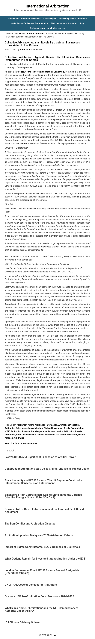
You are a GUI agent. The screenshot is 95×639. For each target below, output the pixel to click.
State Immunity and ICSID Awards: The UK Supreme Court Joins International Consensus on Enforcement (44, 482)
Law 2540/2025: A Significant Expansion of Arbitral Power (40, 457)
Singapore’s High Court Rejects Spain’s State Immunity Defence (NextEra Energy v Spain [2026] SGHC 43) (43, 496)
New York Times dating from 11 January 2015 (44, 71)
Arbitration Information (46, 425)
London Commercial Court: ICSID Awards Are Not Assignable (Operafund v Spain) (42, 572)
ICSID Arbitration (13, 431)
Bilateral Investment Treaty (57, 428)
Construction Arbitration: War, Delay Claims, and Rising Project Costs (47, 468)
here (24, 143)
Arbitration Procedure (68, 425)
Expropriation (77, 428)
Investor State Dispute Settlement (38, 431)
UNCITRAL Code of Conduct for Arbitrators (31, 584)
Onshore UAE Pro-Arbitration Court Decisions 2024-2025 (39, 596)
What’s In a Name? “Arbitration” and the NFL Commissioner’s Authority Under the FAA (42, 609)
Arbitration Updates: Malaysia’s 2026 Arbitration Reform (39, 535)
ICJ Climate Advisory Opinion (22, 622)
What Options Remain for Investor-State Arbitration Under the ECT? (46, 558)
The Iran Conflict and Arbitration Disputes (30, 523)
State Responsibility (26, 434)
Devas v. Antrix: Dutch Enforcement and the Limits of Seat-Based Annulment (44, 511)
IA (55, 635)
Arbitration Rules (13, 428)
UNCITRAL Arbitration (66, 434)
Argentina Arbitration (32, 428)
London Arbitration (65, 431)
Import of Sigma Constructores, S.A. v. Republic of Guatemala (42, 547)
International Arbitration (48, 6)
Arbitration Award (25, 425)
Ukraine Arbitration (46, 434)
